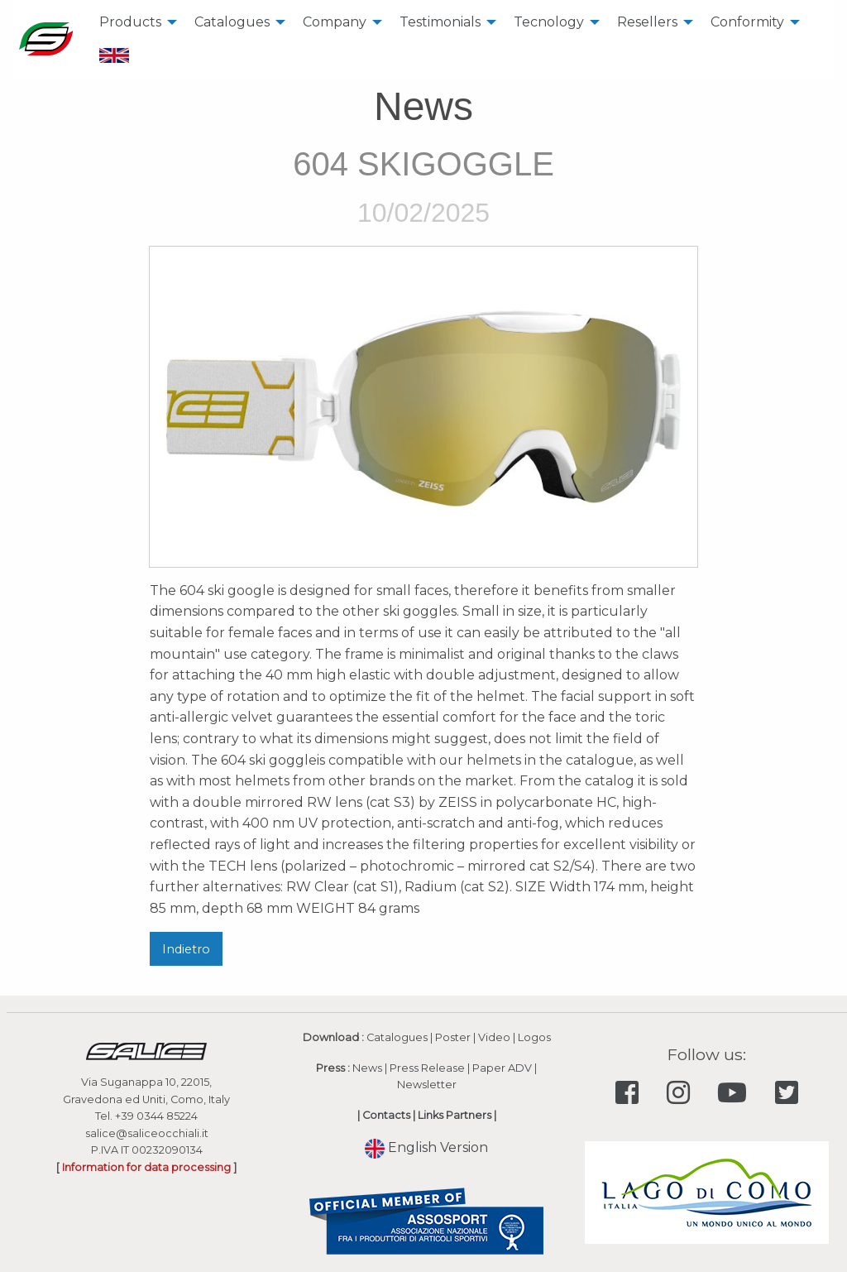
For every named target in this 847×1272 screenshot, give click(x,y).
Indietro (186, 949)
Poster (453, 1037)
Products (130, 22)
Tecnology (549, 22)
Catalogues (232, 22)
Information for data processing (146, 1167)
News (367, 1068)
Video (494, 1037)
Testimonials (440, 22)
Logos (534, 1037)
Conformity (747, 22)
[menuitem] (133, 22)
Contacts (386, 1115)
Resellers (647, 22)
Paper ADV (502, 1068)
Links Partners (454, 1115)
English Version (426, 1147)
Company (334, 22)
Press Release (427, 1068)
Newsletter (427, 1084)
